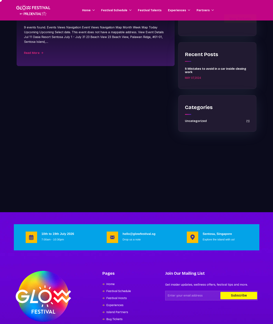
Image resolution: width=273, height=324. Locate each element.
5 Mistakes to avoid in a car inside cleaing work (215, 70)
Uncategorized (217, 121)
